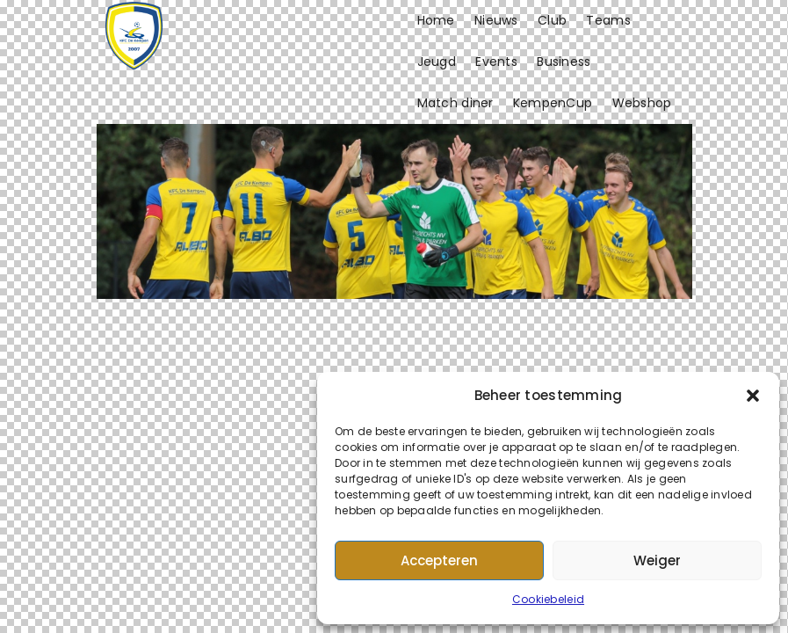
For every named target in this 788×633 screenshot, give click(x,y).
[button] (753, 395)
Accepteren (439, 560)
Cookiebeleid (548, 599)
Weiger (657, 560)
